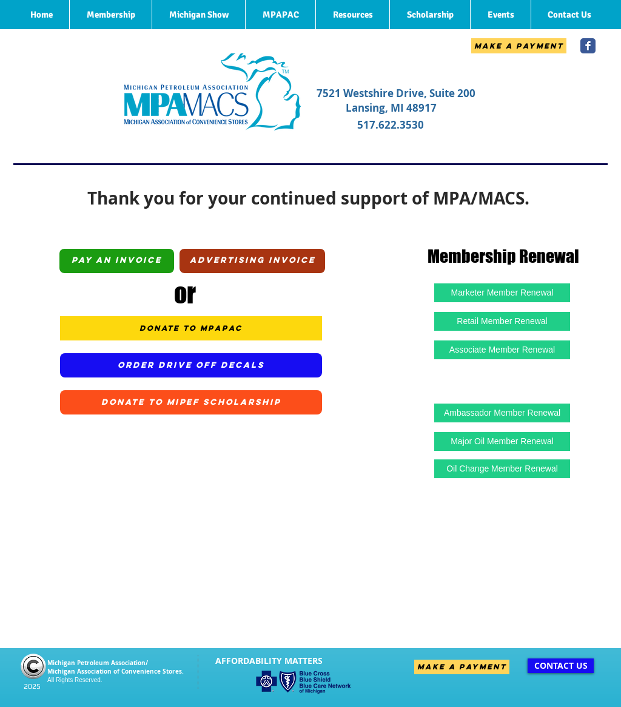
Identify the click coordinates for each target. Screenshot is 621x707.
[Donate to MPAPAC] (191, 328)
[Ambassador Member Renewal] (502, 413)
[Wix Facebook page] (588, 45)
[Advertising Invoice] (252, 261)
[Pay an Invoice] (116, 261)
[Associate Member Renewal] (502, 349)
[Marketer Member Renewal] (502, 292)
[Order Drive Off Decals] (191, 365)
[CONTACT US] (561, 665)
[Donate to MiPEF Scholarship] (191, 402)
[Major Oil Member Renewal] (502, 441)
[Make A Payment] (518, 45)
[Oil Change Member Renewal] (502, 468)
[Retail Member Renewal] (502, 321)
